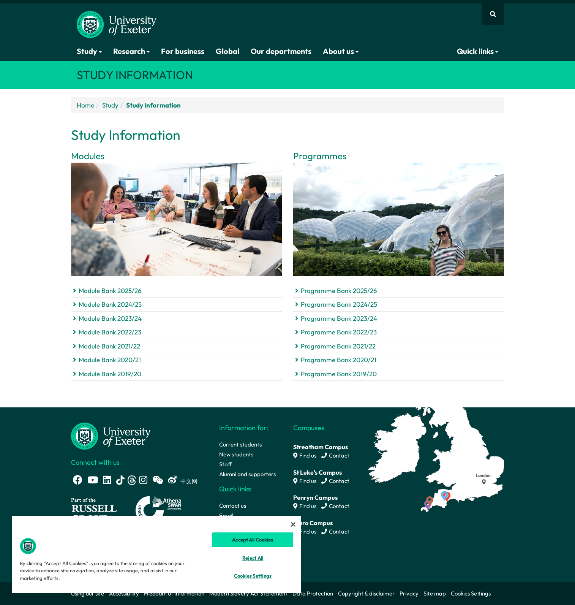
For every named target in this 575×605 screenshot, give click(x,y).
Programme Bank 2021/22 (338, 346)
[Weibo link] (172, 480)
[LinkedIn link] (107, 480)
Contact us (232, 505)
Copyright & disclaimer (366, 593)
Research (131, 51)
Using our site (87, 593)
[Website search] (493, 14)
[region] (156, 554)
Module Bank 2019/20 (110, 374)
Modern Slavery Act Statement (248, 593)
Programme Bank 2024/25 (339, 304)
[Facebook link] (77, 480)
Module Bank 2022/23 (110, 332)
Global (227, 51)
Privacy (409, 593)
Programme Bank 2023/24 (339, 318)
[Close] (293, 524)
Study (89, 51)
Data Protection (312, 593)
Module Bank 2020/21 (110, 360)
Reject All (252, 558)
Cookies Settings (471, 593)
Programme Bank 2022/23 (339, 332)
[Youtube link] (92, 480)
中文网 (188, 481)
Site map (434, 593)
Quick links (477, 51)
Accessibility (124, 593)
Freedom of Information (174, 593)
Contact (335, 455)
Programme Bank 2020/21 (338, 360)
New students (236, 454)
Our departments (281, 51)
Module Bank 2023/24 (110, 318)
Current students (240, 444)
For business (182, 51)
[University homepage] (111, 435)
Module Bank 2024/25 (110, 304)
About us (341, 51)
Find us (304, 455)
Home (85, 105)
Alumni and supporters (247, 474)
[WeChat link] (157, 480)
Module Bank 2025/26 (110, 291)
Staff (225, 464)
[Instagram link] (143, 480)
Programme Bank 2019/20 (339, 374)
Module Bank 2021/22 (109, 346)
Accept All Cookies (252, 540)
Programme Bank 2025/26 (339, 291)
